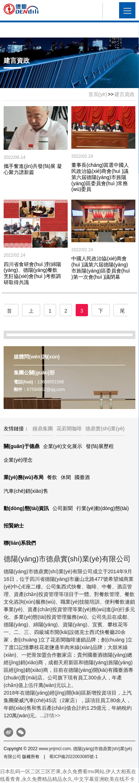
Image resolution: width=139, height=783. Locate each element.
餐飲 (52, 477)
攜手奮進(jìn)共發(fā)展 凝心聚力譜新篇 (33, 169)
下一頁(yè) (100, 312)
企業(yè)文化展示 (62, 446)
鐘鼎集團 (43, 428)
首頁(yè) (97, 94)
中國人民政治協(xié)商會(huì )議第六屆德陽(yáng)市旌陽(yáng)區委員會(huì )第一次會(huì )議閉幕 (100, 267)
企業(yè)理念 (18, 460)
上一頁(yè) (31, 312)
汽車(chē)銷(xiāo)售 (26, 491)
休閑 (66, 477)
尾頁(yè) (122, 312)
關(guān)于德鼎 (21, 446)
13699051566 (50, 381)
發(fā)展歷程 (100, 446)
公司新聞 (62, 508)
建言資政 (124, 94)
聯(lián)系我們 (20, 543)
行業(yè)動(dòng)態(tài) (102, 508)
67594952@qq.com (46, 389)
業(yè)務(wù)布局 (23, 477)
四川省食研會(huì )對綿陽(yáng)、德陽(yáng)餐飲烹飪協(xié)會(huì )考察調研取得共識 (32, 273)
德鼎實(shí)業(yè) (105, 428)
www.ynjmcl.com (55, 748)
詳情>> (52, 715)
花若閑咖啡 (69, 428)
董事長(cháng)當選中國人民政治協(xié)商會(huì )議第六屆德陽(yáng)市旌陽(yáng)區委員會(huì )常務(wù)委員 (100, 177)
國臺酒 (82, 477)
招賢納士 (14, 525)
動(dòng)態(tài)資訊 (26, 508)
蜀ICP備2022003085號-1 (73, 756)
